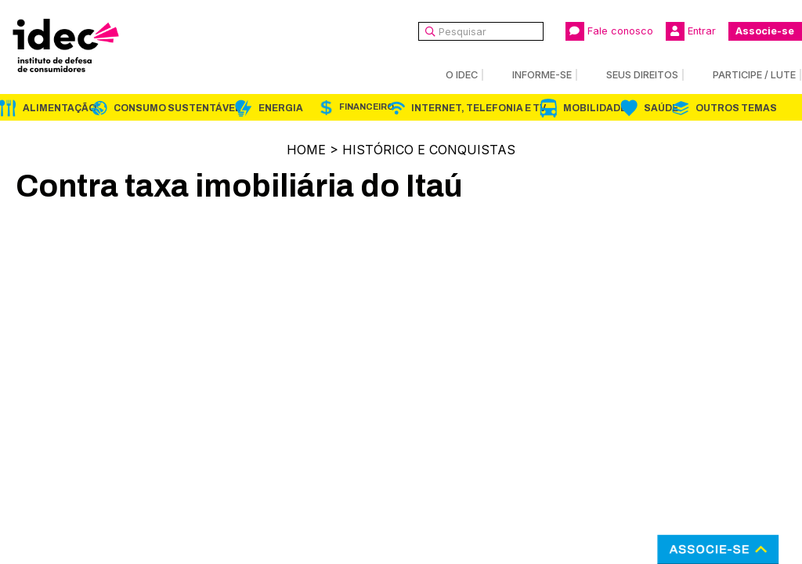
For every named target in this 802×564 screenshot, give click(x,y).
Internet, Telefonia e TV (478, 108)
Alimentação (59, 108)
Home (306, 149)
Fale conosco (609, 31)
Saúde (661, 108)
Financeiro (366, 107)
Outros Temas (736, 108)
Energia (280, 108)
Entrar (691, 31)
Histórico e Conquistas (428, 149)
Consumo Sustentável (177, 108)
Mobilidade (595, 108)
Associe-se (764, 31)
